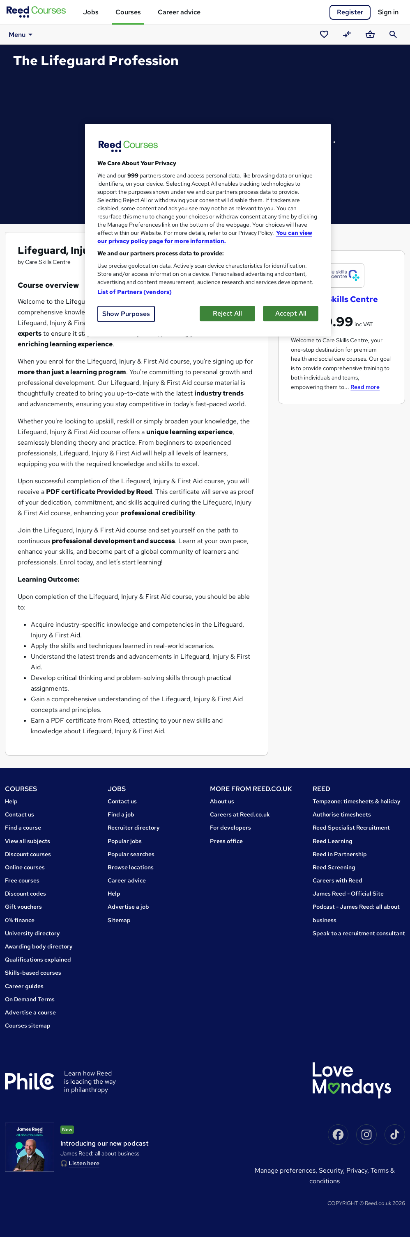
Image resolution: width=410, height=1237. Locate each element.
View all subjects (27, 841)
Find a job (121, 814)
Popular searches (131, 854)
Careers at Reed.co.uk (240, 814)
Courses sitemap (28, 1025)
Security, (332, 1170)
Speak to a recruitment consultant (359, 933)
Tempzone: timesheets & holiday (357, 801)
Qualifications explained (38, 959)
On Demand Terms (30, 999)
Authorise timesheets (342, 814)
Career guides (24, 986)
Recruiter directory (134, 827)
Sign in (388, 12)
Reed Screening (334, 867)
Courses (128, 12)
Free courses (22, 880)
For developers (230, 827)
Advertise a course (30, 1012)
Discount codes (25, 893)
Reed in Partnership (340, 854)
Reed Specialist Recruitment (351, 827)
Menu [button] (19, 34)
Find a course (23, 827)
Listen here (84, 1163)
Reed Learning (332, 841)
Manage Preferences (285, 1170)
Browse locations (131, 867)
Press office (226, 841)
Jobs (91, 12)
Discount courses (28, 854)
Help (11, 801)
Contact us (19, 814)
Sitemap (119, 920)
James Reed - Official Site (348, 893)
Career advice (179, 12)
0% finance (20, 920)
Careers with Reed (337, 880)
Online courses (25, 867)
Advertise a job (128, 906)
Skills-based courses (33, 972)
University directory (32, 933)
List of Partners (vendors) (134, 292)
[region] (208, 230)
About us (222, 801)
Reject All (227, 313)
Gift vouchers (23, 906)
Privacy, (358, 1170)
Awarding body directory (39, 946)
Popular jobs (125, 841)
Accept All (290, 313)
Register (350, 12)
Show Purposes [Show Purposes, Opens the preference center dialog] (126, 313)
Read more (365, 387)
